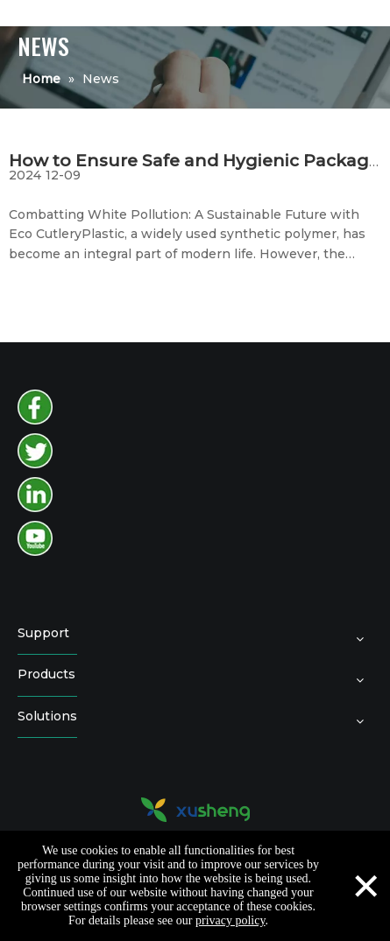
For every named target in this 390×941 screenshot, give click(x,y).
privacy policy (230, 920)
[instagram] (35, 494)
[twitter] (35, 450)
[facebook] (35, 407)
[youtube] (35, 538)
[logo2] (195, 809)
